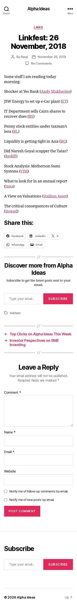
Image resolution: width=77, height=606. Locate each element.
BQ (63, 141)
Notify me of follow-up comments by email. (38, 491)
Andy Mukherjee (55, 91)
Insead (11, 211)
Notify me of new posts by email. (31, 500)
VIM (24, 171)
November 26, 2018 (52, 57)
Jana (9, 186)
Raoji (24, 57)
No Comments (41, 63)
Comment (12, 393)
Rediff (10, 156)
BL (15, 131)
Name (9, 432)
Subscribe (58, 299)
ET (64, 101)
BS (31, 116)
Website (10, 471)
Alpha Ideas (38, 9)
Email (9, 452)
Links (38, 27)
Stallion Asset (55, 196)
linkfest (15, 313)
